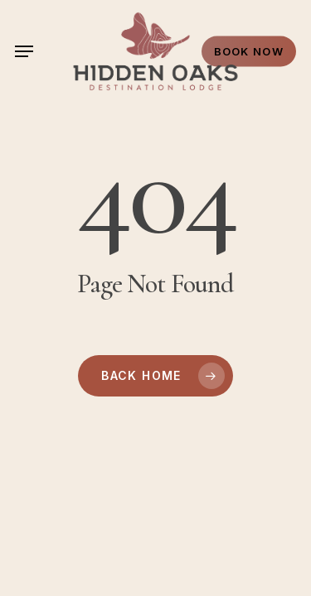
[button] (24, 51)
